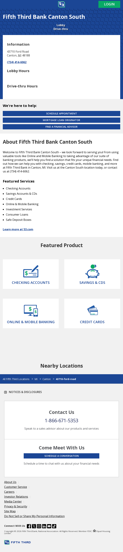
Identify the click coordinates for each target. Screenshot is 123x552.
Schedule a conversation (61, 455)
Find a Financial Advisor (61, 126)
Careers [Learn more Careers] (9, 492)
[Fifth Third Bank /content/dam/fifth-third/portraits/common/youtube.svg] (49, 526)
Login (109, 4)
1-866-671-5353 (61, 420)
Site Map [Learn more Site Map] (10, 511)
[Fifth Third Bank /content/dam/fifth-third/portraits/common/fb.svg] (29, 526)
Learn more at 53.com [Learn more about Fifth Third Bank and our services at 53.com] (18, 229)
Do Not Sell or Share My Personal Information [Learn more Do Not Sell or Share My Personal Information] (34, 516)
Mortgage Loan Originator (61, 120)
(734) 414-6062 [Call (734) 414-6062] (16, 62)
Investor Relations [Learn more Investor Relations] (16, 497)
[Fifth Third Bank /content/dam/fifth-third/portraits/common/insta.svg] (39, 526)
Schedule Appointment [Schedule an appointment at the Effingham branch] (61, 113)
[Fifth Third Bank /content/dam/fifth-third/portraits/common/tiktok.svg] (54, 526)
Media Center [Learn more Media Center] (13, 501)
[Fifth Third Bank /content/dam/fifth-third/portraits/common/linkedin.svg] (44, 526)
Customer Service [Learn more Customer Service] (15, 487)
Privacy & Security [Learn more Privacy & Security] (15, 506)
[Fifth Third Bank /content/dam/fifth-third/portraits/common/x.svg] (34, 526)
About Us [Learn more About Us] (10, 482)
